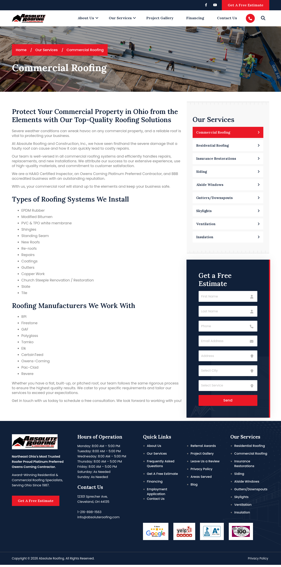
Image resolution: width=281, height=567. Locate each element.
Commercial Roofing (250, 455)
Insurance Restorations (244, 465)
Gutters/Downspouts (250, 491)
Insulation (242, 514)
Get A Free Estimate (245, 5)
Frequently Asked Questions (161, 465)
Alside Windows (246, 483)
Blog (194, 486)
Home (21, 49)
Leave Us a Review (205, 463)
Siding (239, 476)
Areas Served (201, 479)
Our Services (120, 18)
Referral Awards (203, 448)
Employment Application (157, 493)
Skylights (241, 499)
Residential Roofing (249, 448)
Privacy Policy (201, 471)
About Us (86, 18)
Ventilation (243, 507)
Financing (195, 18)
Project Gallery (160, 18)
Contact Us (227, 18)
